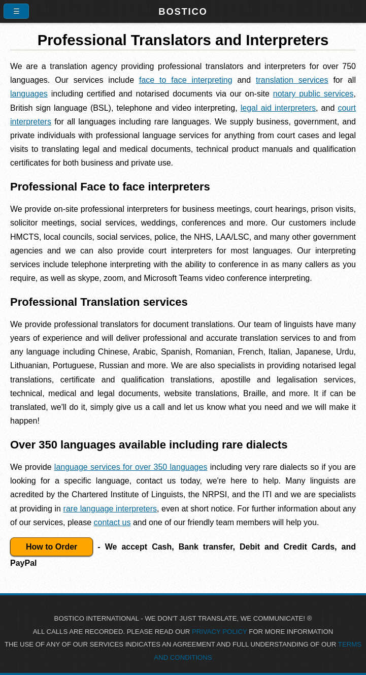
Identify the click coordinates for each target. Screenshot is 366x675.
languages (29, 93)
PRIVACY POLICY (219, 631)
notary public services (313, 93)
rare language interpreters (110, 508)
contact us (112, 522)
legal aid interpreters (278, 108)
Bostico (182, 11)
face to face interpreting (185, 80)
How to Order (51, 546)
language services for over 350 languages (131, 467)
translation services (292, 80)
